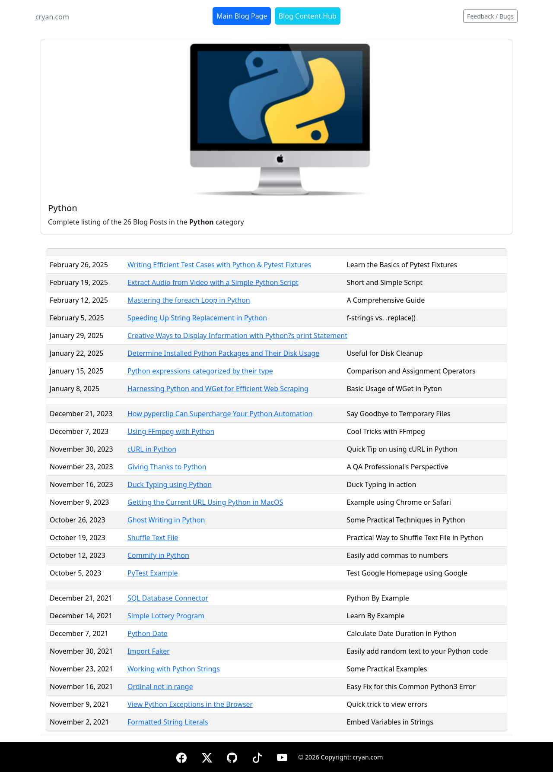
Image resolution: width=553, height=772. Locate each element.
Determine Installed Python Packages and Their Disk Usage (223, 353)
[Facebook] (181, 756)
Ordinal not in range (160, 686)
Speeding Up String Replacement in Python (197, 318)
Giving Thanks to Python (167, 466)
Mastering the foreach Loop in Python (188, 300)
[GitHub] (232, 756)
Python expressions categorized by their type (200, 371)
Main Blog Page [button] (241, 16)
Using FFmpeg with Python (170, 431)
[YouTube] (282, 756)
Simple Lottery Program (165, 615)
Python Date (147, 633)
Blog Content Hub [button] (308, 16)
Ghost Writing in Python (166, 520)
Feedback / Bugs (490, 16)
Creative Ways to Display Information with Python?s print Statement (237, 335)
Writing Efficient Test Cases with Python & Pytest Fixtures (219, 264)
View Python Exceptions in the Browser (190, 704)
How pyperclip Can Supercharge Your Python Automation (220, 413)
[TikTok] (257, 756)
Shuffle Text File (152, 537)
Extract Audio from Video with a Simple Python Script (213, 282)
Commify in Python (158, 555)
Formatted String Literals (167, 722)
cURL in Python (151, 449)
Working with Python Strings (173, 669)
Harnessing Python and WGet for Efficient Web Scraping (217, 388)
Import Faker (148, 651)
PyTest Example (152, 573)
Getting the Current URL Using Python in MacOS (205, 502)
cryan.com (52, 17)
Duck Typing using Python (169, 484)
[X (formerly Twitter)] (207, 756)
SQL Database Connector (167, 598)
